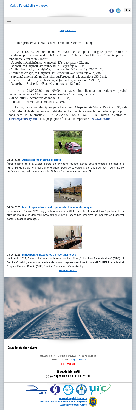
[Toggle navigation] (9, 20)
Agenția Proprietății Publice (73, 405)
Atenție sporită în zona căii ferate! (42, 159)
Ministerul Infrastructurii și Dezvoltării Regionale (63, 401)
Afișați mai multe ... (68, 270)
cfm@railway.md (78, 360)
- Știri (68, 30)
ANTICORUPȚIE (68, 364)
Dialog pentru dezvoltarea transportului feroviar (50, 254)
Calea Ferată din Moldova (29, 5)
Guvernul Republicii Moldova (73, 398)
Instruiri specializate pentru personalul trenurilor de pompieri (57, 207)
